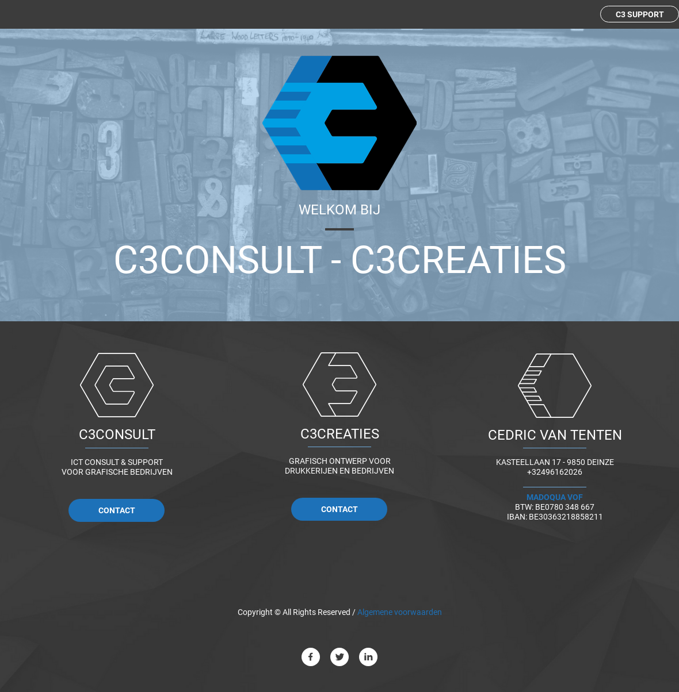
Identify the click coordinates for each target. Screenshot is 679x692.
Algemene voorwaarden (400, 612)
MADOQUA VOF (555, 497)
